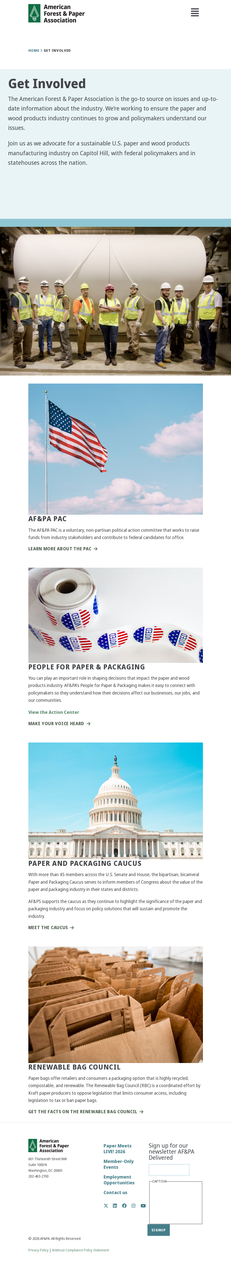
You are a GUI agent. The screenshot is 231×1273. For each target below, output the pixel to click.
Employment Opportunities (119, 1180)
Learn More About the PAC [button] (60, 549)
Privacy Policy (38, 1250)
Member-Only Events (119, 1164)
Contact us (115, 1192)
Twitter (108, 1205)
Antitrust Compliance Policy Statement (80, 1250)
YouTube (143, 1206)
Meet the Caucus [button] (48, 927)
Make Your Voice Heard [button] (56, 723)
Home (33, 50)
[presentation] (172, 1203)
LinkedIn (117, 1205)
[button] (16, 207)
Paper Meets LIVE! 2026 (118, 1148)
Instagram (136, 1205)
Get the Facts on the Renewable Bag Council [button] (82, 1112)
